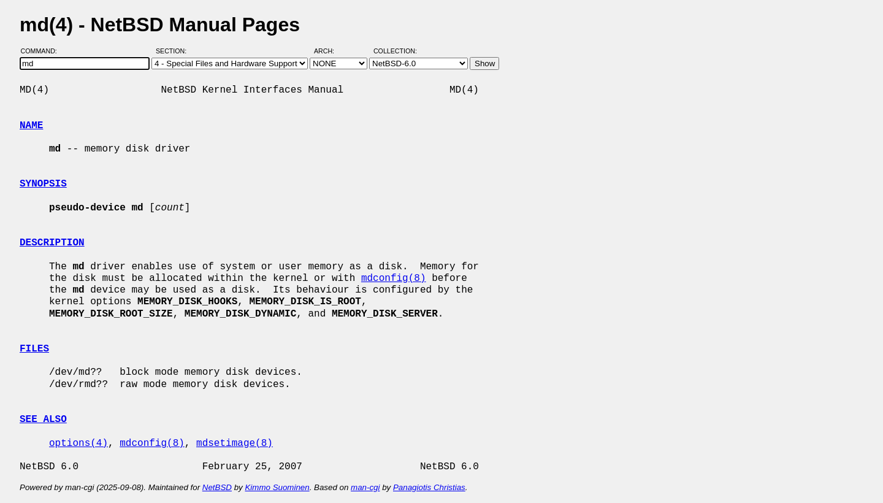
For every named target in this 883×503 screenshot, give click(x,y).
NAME (31, 125)
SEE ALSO (43, 419)
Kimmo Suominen (277, 487)
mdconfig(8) (393, 278)
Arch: (329, 51)
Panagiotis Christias (429, 487)
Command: (42, 51)
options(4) (78, 443)
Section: (174, 51)
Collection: (395, 51)
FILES (34, 349)
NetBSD (217, 487)
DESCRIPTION (52, 243)
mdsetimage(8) (234, 443)
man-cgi (365, 487)
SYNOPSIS (43, 184)
